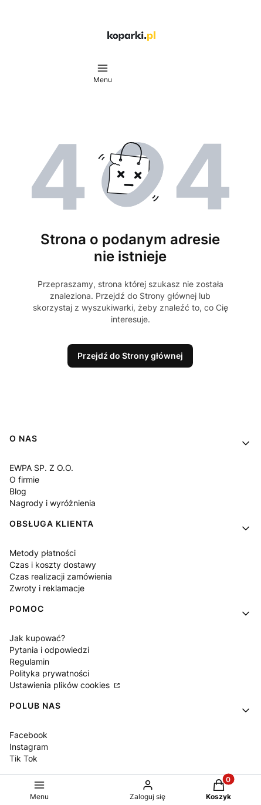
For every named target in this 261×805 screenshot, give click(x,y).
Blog (17, 491)
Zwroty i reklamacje (46, 588)
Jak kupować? (37, 638)
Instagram (28, 747)
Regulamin (29, 661)
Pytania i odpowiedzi (49, 650)
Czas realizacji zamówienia (60, 576)
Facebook (28, 735)
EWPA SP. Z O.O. (41, 468)
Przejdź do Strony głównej (130, 356)
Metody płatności (42, 553)
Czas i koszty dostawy (52, 565)
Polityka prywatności (49, 673)
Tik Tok (23, 758)
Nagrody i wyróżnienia (52, 503)
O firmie (24, 479)
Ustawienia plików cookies (60, 685)
